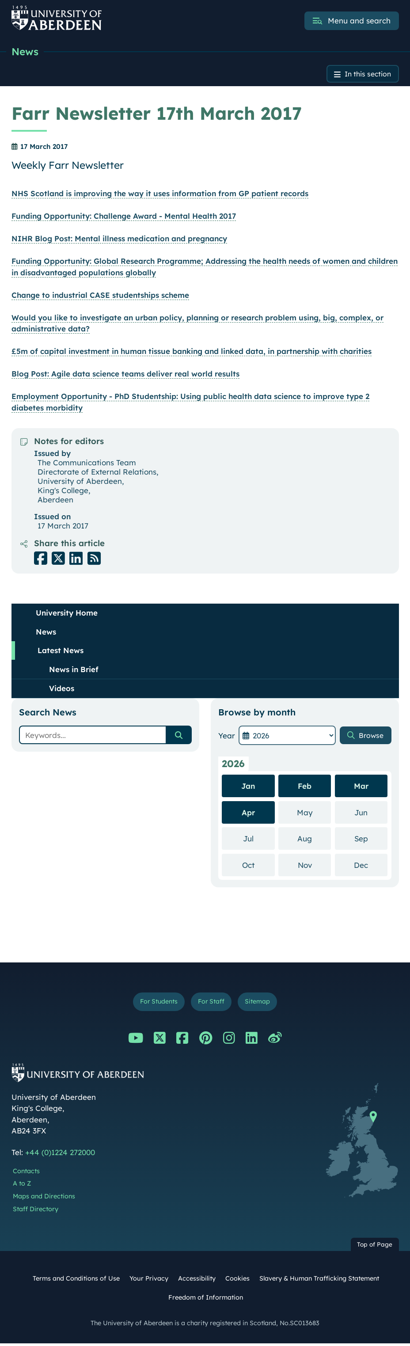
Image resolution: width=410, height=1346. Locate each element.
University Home (67, 614)
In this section (365, 75)
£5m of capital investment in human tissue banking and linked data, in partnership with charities (191, 352)
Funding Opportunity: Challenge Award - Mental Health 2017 (123, 217)
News (25, 51)
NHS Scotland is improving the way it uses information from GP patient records (159, 195)
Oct (258, 866)
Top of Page (374, 1247)
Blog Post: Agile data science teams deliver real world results (125, 375)
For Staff (211, 1004)
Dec (370, 866)
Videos (61, 690)
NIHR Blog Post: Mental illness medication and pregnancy (119, 240)
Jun (370, 813)
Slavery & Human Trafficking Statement (319, 1281)
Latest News (61, 652)
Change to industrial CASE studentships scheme (100, 296)
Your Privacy (148, 1281)
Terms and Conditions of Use (76, 1281)
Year (226, 736)
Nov (314, 866)
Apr (248, 813)
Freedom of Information (205, 1300)
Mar (361, 787)
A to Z (22, 1186)
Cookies (237, 1281)
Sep (370, 839)
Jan (248, 787)
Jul (259, 839)
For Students (155, 1004)
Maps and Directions (44, 1199)
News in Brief (74, 670)
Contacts (26, 1174)
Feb (304, 787)
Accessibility (197, 1281)
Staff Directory (35, 1212)
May (314, 813)
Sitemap (261, 1004)
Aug (314, 839)
